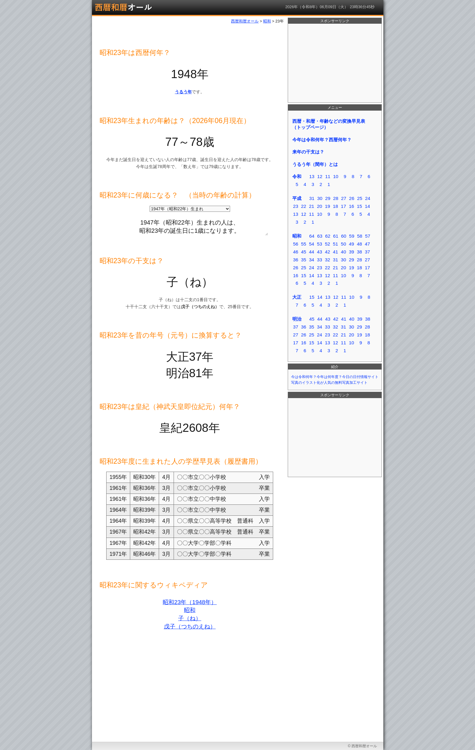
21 (311, 206)
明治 (296, 319)
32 (327, 259)
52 (327, 243)
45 (303, 251)
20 (319, 206)
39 (351, 251)
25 (359, 198)
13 (311, 176)
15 (359, 206)
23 (295, 206)
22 (303, 206)
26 (351, 198)
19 (327, 206)
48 (359, 243)
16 (351, 206)
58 (359, 236)
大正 (296, 297)
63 (319, 236)
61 (335, 236)
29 (327, 198)
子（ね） (189, 618)
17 (343, 206)
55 (303, 243)
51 (335, 243)
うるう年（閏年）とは (315, 164)
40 (343, 251)
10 (335, 176)
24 (367, 198)
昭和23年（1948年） (190, 602)
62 (327, 236)
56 (295, 243)
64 (311, 236)
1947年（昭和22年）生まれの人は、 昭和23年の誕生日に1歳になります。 (190, 225)
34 (311, 259)
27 (343, 198)
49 (351, 243)
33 (319, 259)
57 (367, 236)
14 (367, 206)
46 (295, 251)
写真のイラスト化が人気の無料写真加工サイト (329, 382)
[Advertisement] (335, 63)
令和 (296, 176)
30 (319, 198)
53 (319, 243)
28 (335, 198)
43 (319, 251)
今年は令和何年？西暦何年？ (321, 139)
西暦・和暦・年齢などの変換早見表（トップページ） (328, 124)
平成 (296, 198)
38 (359, 251)
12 (319, 176)
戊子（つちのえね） (190, 626)
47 (367, 243)
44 (311, 251)
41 (335, 251)
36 (295, 259)
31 (311, 198)
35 (303, 259)
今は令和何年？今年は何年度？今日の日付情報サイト (334, 377)
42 (327, 251)
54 (311, 243)
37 (367, 251)
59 (351, 236)
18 (335, 206)
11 (327, 176)
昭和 (189, 610)
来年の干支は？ (308, 151)
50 (343, 243)
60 (343, 236)
